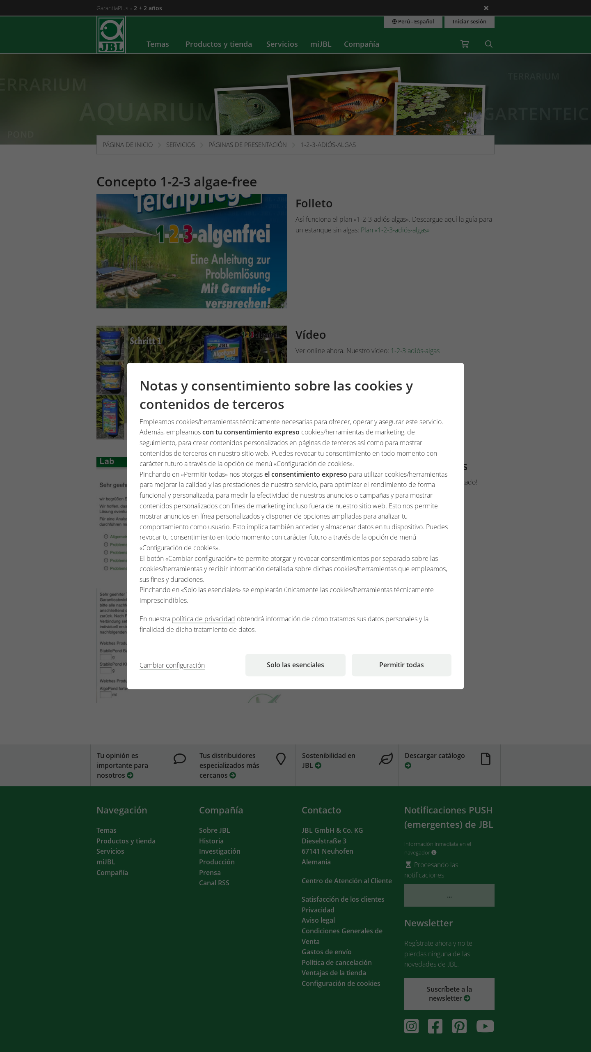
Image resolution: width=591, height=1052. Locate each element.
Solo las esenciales (295, 664)
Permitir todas (401, 664)
